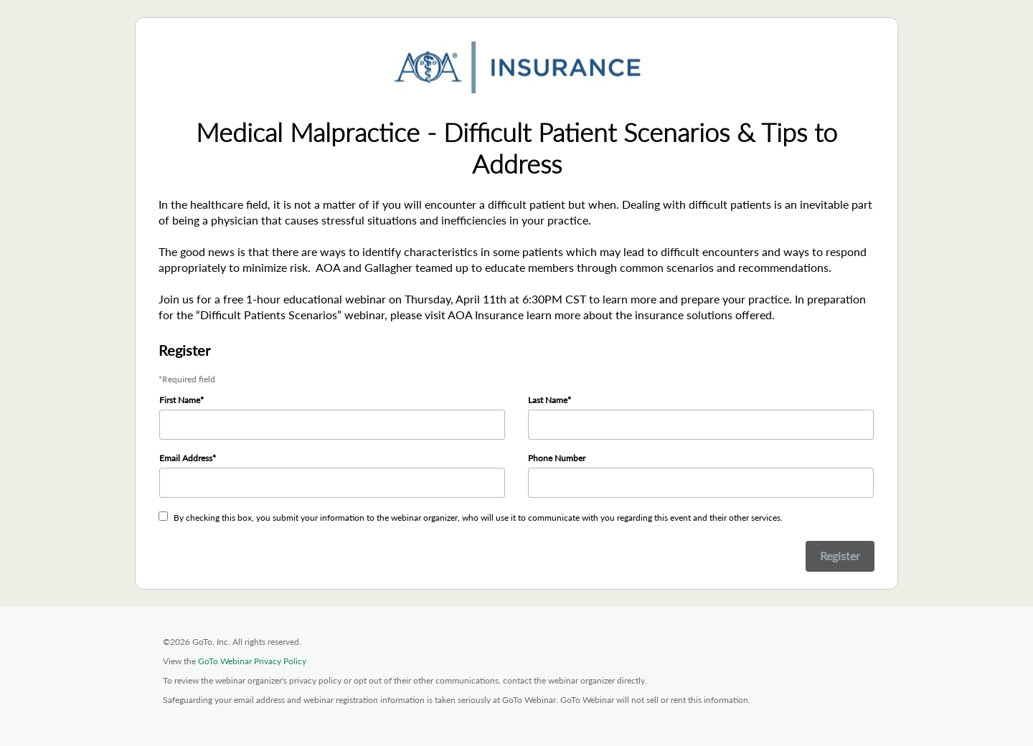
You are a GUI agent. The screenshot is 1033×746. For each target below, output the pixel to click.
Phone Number (556, 458)
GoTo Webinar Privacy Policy (252, 661)
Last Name (547, 400)
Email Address (185, 458)
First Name (179, 400)
